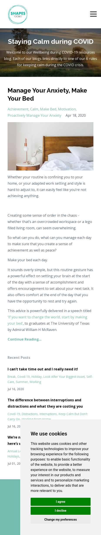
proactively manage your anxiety (34, 115)
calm (34, 109)
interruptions (48, 414)
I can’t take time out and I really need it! (43, 369)
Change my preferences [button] (60, 519)
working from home (36, 419)
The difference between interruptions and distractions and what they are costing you (45, 403)
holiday (36, 377)
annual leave (17, 451)
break (12, 377)
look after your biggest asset (64, 377)
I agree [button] (60, 501)
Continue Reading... (24, 339)
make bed (48, 109)
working (35, 382)
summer (22, 382)
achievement (18, 109)
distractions (30, 414)
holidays (13, 456)
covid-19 (23, 377)
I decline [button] (60, 510)
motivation (67, 109)
